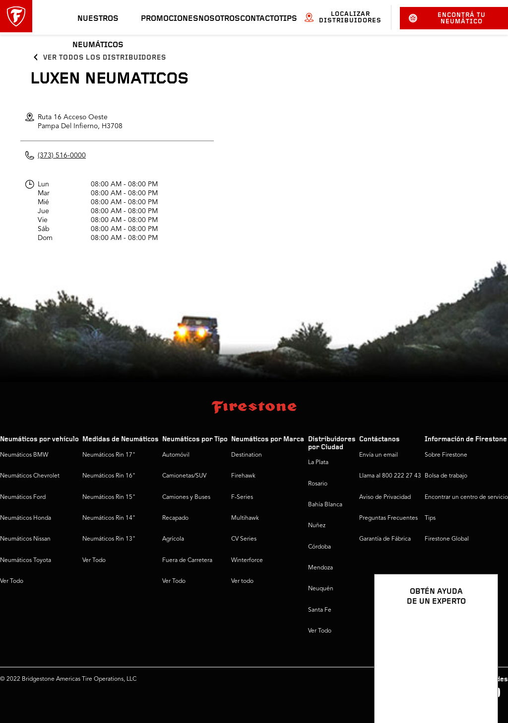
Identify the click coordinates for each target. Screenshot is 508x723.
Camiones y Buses (186, 497)
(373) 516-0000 (62, 155)
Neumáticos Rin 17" (108, 455)
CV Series (243, 539)
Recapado (175, 518)
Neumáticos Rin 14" (108, 518)
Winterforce (247, 560)
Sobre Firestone (446, 455)
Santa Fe (319, 610)
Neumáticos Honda (25, 518)
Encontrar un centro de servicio (466, 497)
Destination (246, 455)
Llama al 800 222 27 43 (390, 476)
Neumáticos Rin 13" (108, 539)
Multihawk (245, 518)
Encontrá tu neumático (447, 18)
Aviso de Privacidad (385, 497)
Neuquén (320, 589)
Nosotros (219, 19)
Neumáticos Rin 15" (108, 497)
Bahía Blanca (325, 505)
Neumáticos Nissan (25, 539)
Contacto (259, 19)
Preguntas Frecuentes (388, 518)
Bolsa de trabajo (446, 476)
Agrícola (173, 539)
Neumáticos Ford (23, 497)
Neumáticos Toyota (25, 560)
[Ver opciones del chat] (479, 686)
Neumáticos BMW (24, 455)
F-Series (242, 497)
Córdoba (319, 547)
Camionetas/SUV (184, 476)
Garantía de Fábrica (385, 539)
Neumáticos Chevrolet (30, 476)
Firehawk (243, 476)
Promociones (169, 19)
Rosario (317, 484)
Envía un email (378, 455)
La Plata (318, 463)
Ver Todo (11, 581)
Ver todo (242, 581)
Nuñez (316, 526)
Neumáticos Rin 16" (108, 476)
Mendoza (320, 568)
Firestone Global (447, 539)
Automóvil (176, 455)
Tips (288, 19)
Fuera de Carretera (187, 560)
